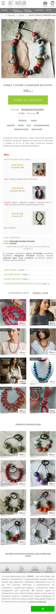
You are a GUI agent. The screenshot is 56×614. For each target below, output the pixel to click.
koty (29, 125)
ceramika (11, 125)
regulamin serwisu (21, 573)
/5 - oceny (27, 113)
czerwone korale (21, 129)
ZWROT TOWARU (15, 270)
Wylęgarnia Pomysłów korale (28, 424)
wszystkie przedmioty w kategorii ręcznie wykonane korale (28, 554)
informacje (49, 572)
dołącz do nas (35, 572)
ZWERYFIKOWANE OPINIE (17, 159)
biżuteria (22, 120)
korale (34, 120)
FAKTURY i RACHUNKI (17, 279)
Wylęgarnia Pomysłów (32, 109)
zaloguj (52, 6)
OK (43, 609)
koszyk (45, 6)
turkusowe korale (41, 125)
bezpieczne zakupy (7, 573)
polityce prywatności (37, 602)
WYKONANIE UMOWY (17, 275)
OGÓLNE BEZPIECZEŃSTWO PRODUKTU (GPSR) (27, 284)
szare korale (37, 129)
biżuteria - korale (40, 293)
